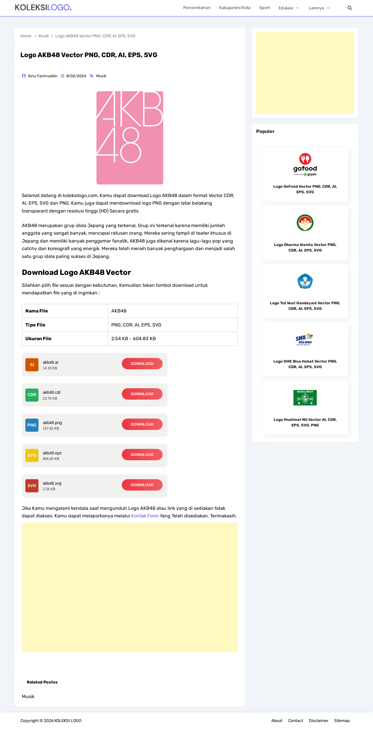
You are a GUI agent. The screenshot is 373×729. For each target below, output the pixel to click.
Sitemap (342, 720)
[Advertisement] (130, 587)
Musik (101, 76)
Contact (295, 720)
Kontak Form (145, 516)
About (276, 720)
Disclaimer (318, 720)
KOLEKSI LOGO (67, 720)
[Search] (349, 8)
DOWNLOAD (142, 363)
